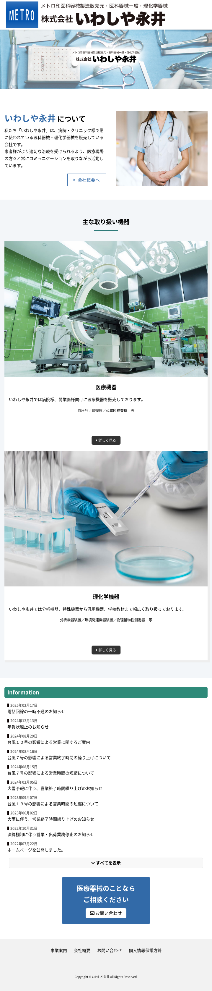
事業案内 (58, 950)
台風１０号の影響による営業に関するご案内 (48, 742)
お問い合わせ (106, 913)
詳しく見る (106, 440)
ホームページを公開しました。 (36, 850)
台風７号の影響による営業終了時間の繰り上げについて (59, 758)
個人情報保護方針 (145, 950)
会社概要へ (87, 180)
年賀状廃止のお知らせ (28, 727)
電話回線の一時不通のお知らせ (36, 711)
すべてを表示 (105, 863)
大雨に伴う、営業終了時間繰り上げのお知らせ (50, 819)
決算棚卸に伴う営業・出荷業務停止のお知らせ (50, 834)
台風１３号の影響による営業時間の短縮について (52, 804)
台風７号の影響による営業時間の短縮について (50, 773)
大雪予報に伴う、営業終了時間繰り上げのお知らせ (54, 788)
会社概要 (82, 950)
